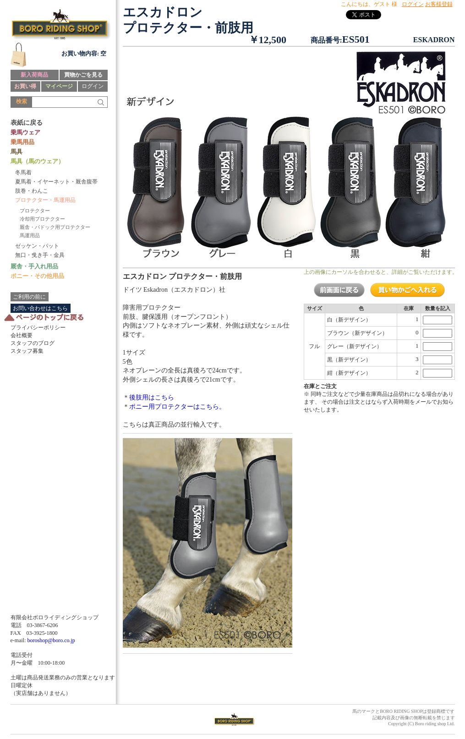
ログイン (93, 86)
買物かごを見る (83, 75)
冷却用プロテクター (42, 219)
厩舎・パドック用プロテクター (55, 227)
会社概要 (22, 335)
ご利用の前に (29, 297)
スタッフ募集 (27, 351)
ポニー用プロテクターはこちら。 (177, 406)
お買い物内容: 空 (84, 53)
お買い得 (25, 86)
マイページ (59, 86)
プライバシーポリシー (38, 327)
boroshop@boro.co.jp (51, 640)
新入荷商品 (34, 75)
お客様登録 (439, 4)
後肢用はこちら (151, 397)
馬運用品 (30, 235)
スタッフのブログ (33, 343)
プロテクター (35, 210)
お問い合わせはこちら (40, 308)
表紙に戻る (27, 122)
